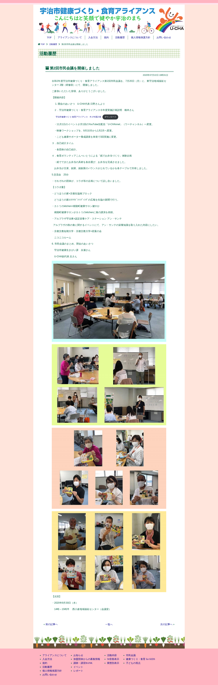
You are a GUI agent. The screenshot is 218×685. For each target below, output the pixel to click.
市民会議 (131, 655)
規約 (106, 37)
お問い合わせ (164, 37)
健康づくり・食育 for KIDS (140, 659)
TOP (49, 37)
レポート (78, 670)
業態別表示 (113, 663)
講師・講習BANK (82, 663)
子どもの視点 (133, 663)
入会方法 (93, 37)
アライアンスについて (70, 37)
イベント (78, 667)
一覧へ (109, 624)
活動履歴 (120, 37)
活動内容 (112, 655)
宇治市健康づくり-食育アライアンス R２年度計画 (76, 117)
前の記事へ (52, 624)
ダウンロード (110, 117)
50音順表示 (113, 659)
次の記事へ (166, 624)
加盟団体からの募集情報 (86, 659)
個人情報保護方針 (140, 37)
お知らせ (78, 655)
